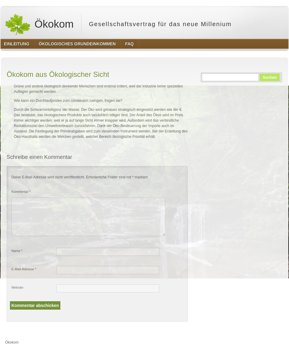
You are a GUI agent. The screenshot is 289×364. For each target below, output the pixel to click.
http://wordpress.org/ (221, 353)
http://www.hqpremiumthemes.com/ (265, 353)
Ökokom (39, 24)
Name (17, 251)
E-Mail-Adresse (23, 269)
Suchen (270, 77)
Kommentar (21, 191)
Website (17, 287)
